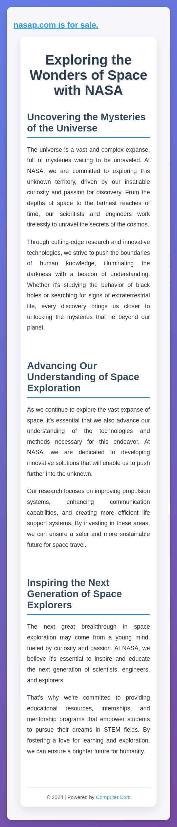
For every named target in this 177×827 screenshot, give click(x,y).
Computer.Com (113, 797)
